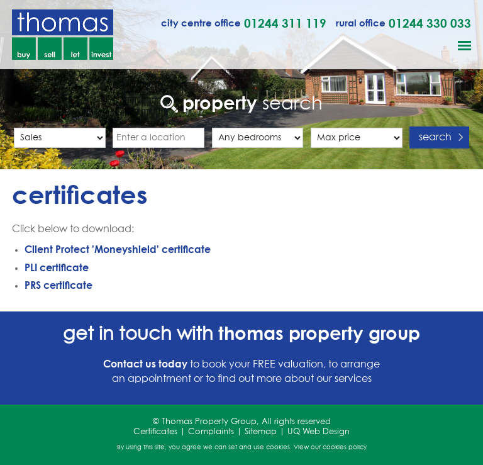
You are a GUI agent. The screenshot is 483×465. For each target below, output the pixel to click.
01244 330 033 (430, 23)
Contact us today (145, 363)
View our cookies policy (330, 447)
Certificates (155, 432)
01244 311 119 (285, 23)
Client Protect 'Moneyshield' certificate (118, 249)
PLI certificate (57, 267)
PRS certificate (58, 285)
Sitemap (261, 432)
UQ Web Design (318, 432)
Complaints (211, 432)
